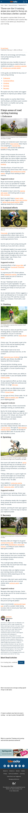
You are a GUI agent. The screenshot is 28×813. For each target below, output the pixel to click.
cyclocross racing (16, 483)
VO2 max (15, 385)
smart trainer (6, 428)
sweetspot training (10, 274)
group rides (19, 265)
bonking (3, 164)
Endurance (6, 78)
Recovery (6, 88)
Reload (21, 662)
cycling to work (14, 583)
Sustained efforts (8, 81)
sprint (24, 462)
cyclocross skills (9, 487)
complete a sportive (20, 66)
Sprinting (6, 86)
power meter (19, 198)
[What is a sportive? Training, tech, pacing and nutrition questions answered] (14, 727)
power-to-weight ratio (11, 397)
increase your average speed (11, 68)
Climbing (6, 83)
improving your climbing (11, 357)
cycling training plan (7, 543)
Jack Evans (9, 617)
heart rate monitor (21, 200)
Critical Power (9, 392)
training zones (5, 377)
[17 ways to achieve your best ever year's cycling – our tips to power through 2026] (14, 702)
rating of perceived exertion (11, 202)
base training (14, 144)
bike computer (5, 195)
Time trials (4, 233)
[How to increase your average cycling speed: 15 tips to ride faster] (14, 677)
